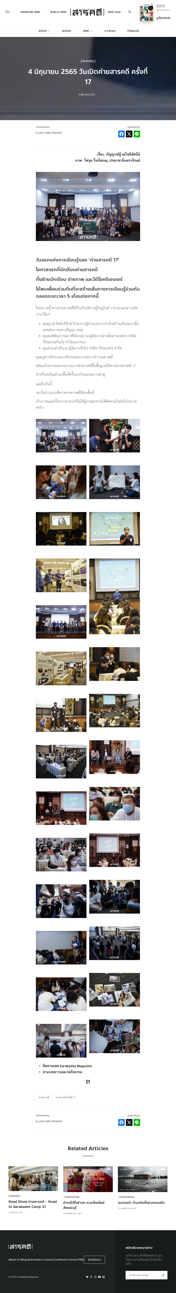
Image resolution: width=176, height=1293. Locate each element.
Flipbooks (133, 29)
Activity (66, 29)
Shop (24, 1260)
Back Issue (115, 11)
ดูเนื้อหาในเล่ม (164, 17)
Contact (73, 1260)
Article (44, 29)
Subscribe (34, 1260)
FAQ (81, 1260)
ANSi (87, 29)
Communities (72, 1197)
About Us (15, 1260)
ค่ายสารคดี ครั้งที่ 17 (66, 1097)
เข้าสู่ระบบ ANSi (52, 15)
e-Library (110, 29)
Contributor (60, 1260)
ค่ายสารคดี (44, 1097)
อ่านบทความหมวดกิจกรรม (62, 1072)
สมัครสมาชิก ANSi (24, 15)
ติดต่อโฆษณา (94, 1260)
